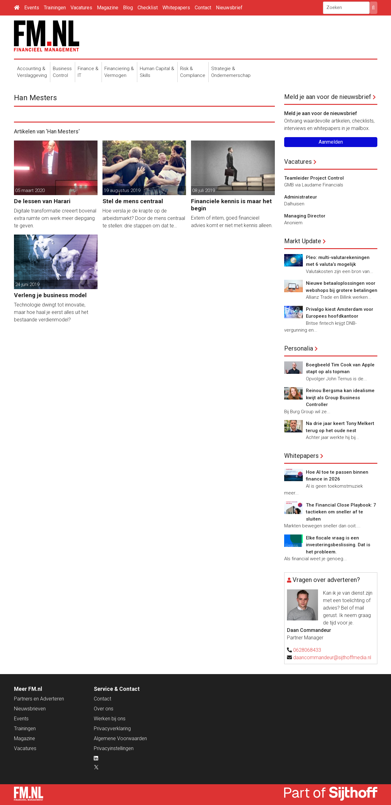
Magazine (107, 8)
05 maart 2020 (30, 190)
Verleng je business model (50, 295)
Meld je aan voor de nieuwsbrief (327, 97)
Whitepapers (176, 8)
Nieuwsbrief (229, 8)
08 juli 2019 (203, 190)
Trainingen (55, 8)
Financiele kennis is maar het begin (231, 205)
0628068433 (307, 650)
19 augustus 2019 (122, 190)
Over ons (103, 709)
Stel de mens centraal (132, 201)
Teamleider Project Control (314, 178)
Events (31, 8)
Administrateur (300, 197)
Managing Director (304, 216)
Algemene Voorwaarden (120, 738)
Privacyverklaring (112, 728)
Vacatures (81, 8)
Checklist (148, 8)
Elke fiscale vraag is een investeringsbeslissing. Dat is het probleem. (338, 545)
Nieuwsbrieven (30, 709)
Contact (203, 8)
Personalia (298, 348)
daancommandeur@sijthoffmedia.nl (332, 657)
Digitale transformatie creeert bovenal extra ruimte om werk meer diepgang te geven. (55, 218)
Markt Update (302, 241)
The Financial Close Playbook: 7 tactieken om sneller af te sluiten (341, 512)
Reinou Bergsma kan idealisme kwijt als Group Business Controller (340, 397)
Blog (128, 8)
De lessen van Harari (42, 201)
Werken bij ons (109, 719)
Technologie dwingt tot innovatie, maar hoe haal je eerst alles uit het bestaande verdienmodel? (51, 312)
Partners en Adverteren (39, 699)
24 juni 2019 (27, 284)
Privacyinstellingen (114, 748)
